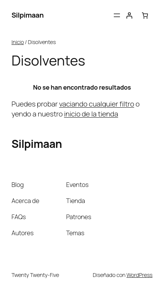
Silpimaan (27, 15)
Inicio (17, 42)
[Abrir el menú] (116, 15)
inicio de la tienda (91, 114)
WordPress (139, 275)
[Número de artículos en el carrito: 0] (145, 15)
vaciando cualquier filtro (96, 104)
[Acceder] (129, 15)
